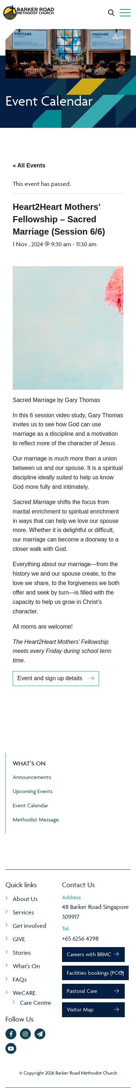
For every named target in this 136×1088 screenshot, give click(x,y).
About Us (25, 898)
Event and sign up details (49, 678)
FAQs (20, 979)
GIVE (19, 939)
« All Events (29, 165)
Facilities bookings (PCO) (95, 972)
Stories (22, 952)
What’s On (26, 966)
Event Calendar (30, 805)
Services (23, 912)
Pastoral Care (82, 990)
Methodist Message (36, 819)
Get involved (29, 925)
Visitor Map (80, 1009)
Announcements (32, 777)
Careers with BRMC (89, 954)
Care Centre (35, 1002)
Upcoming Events (33, 791)
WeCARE (24, 992)
